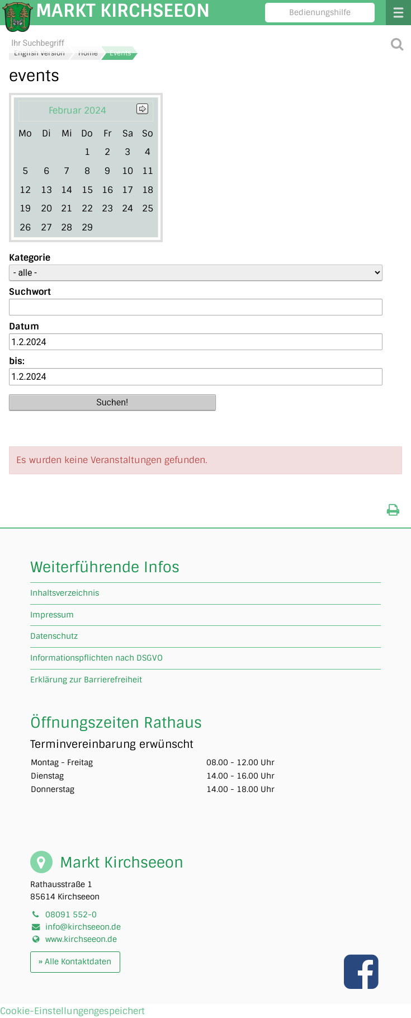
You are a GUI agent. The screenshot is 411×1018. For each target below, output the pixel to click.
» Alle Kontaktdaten (75, 961)
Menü (398, 12)
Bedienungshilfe (320, 12)
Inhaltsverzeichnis (64, 593)
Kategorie (29, 257)
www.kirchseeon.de (81, 939)
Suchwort (30, 292)
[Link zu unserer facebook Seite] (362, 983)
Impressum (52, 615)
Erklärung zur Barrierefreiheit (86, 680)
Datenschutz (54, 636)
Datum (24, 326)
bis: (17, 361)
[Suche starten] (397, 43)
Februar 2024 (77, 110)
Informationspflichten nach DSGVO (96, 658)
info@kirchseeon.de (83, 927)
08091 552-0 (71, 914)
